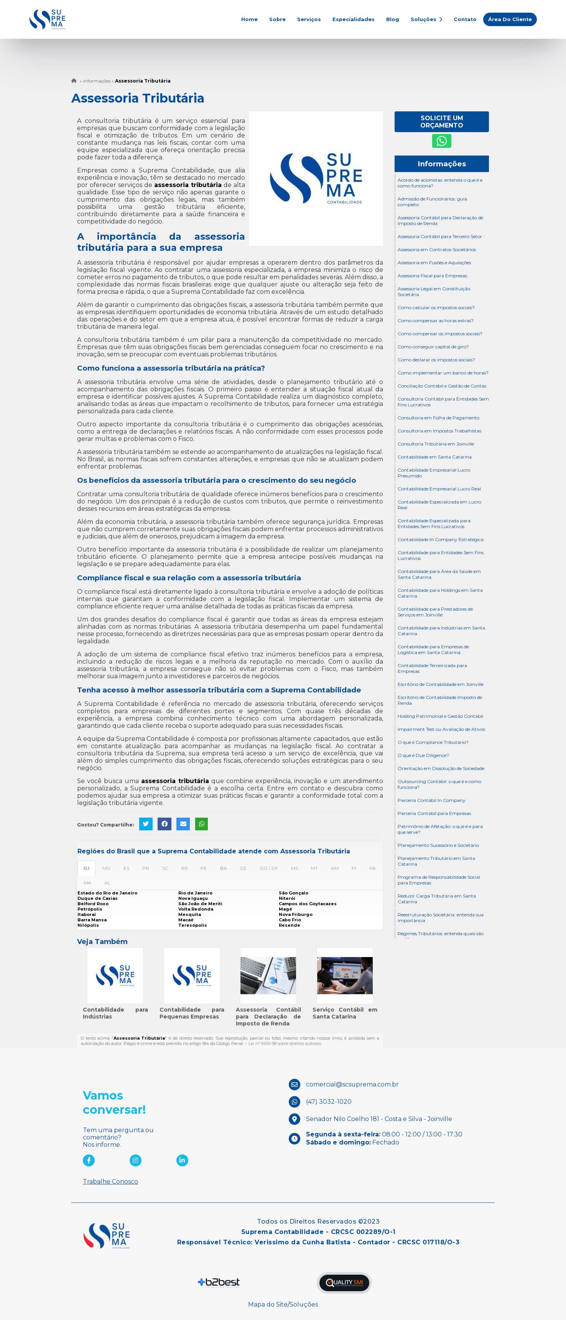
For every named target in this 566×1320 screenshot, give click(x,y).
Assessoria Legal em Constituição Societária (434, 291)
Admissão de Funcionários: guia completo (432, 201)
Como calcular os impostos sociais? (436, 307)
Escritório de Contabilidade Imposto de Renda (440, 700)
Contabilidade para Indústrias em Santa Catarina (441, 630)
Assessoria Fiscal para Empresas (432, 275)
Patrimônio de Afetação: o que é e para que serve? (440, 829)
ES (126, 868)
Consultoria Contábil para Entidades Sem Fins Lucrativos (443, 401)
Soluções (426, 19)
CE (243, 868)
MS (294, 868)
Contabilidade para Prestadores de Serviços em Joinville (435, 612)
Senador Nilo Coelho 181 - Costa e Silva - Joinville (379, 1118)
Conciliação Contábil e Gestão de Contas (442, 386)
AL (107, 883)
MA (87, 883)
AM (335, 868)
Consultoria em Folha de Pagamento (438, 418)
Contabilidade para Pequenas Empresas (192, 1013)
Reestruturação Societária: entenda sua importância (441, 917)
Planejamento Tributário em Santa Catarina (436, 861)
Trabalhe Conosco (110, 1181)
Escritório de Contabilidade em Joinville (441, 684)
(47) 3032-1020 (329, 1101)
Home (249, 19)
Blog (392, 19)
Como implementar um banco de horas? (443, 373)
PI (354, 868)
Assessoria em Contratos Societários (437, 249)
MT (314, 868)
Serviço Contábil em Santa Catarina (345, 1013)
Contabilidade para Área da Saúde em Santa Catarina (439, 574)
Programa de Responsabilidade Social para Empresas (439, 880)
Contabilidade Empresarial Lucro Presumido (434, 473)
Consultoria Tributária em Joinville (436, 444)
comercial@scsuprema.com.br (352, 1084)
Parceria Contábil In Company (432, 800)
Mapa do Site (268, 1304)
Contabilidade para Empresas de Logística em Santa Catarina (433, 649)
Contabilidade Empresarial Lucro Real (439, 489)
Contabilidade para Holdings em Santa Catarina (440, 593)
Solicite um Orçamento (441, 121)
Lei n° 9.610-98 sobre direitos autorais (284, 1043)
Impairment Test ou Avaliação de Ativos (441, 729)
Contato (465, 19)
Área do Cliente (510, 19)
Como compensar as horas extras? (436, 320)
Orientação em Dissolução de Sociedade (441, 768)
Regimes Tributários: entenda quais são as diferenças (441, 936)
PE (204, 868)
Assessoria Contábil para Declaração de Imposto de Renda (268, 1016)
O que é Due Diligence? (423, 755)
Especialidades (353, 19)
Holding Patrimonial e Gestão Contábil (440, 716)
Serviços (309, 19)
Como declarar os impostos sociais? (436, 360)
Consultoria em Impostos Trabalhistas (439, 431)
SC (165, 868)
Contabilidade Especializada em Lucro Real (439, 504)
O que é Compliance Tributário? (433, 742)
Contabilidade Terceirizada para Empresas (432, 668)
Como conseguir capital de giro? (433, 346)
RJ (86, 868)
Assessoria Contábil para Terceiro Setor (440, 236)
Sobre (277, 19)
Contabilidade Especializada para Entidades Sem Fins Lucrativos (434, 523)
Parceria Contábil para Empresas (434, 813)
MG (106, 868)
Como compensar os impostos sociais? (440, 333)
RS (184, 868)
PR (145, 868)
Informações (442, 163)
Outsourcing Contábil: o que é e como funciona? (439, 784)
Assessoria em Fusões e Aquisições (434, 262)
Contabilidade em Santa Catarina (435, 457)
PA (372, 868)
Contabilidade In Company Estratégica (441, 539)
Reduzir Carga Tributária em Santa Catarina (437, 898)
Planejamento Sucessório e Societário (438, 845)
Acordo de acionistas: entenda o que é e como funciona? (440, 183)
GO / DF (269, 868)
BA (223, 868)
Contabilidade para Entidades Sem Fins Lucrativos (441, 555)
